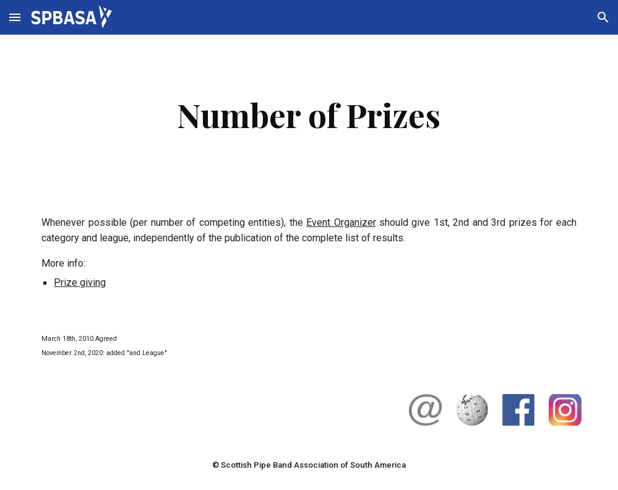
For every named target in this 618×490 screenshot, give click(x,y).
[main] (309, 114)
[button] (15, 17)
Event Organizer (341, 222)
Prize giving (80, 282)
